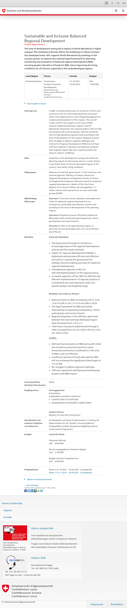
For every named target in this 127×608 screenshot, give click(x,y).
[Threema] (35, 490)
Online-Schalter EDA (12, 503)
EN (124, 3)
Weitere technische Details (39, 479)
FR (118, 3)
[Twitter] (29, 490)
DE (106, 3)
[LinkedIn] (32, 490)
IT (112, 3)
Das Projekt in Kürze (36, 103)
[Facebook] (26, 490)
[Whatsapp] (38, 490)
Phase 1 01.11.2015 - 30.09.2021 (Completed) (70, 472)
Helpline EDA (38, 557)
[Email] (41, 490)
